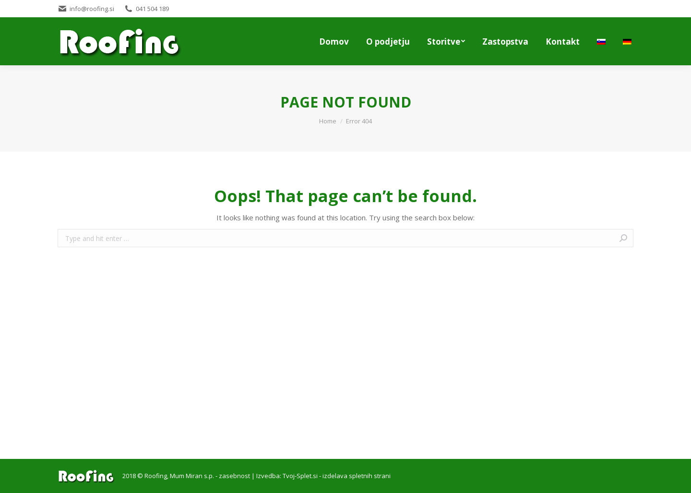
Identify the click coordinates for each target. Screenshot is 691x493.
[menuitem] (334, 41)
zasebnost (234, 475)
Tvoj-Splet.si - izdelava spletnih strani (337, 475)
